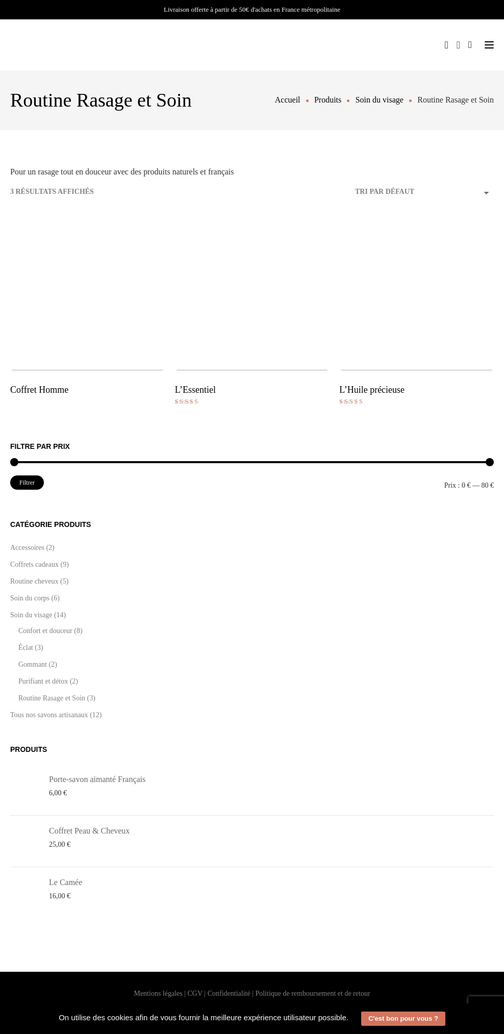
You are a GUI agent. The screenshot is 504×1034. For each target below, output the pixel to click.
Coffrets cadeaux (34, 564)
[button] (352, 1018)
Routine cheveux (34, 581)
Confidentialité (229, 993)
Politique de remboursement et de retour (312, 993)
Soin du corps (29, 598)
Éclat (25, 647)
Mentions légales (158, 993)
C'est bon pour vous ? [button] (403, 1018)
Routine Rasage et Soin (51, 698)
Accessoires (27, 547)
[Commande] (424, 192)
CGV (195, 993)
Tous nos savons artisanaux (49, 715)
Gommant (32, 664)
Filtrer (27, 482)
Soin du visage (31, 615)
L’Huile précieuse (372, 390)
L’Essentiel (195, 390)
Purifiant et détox (43, 681)
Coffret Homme (39, 390)
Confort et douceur (45, 631)
